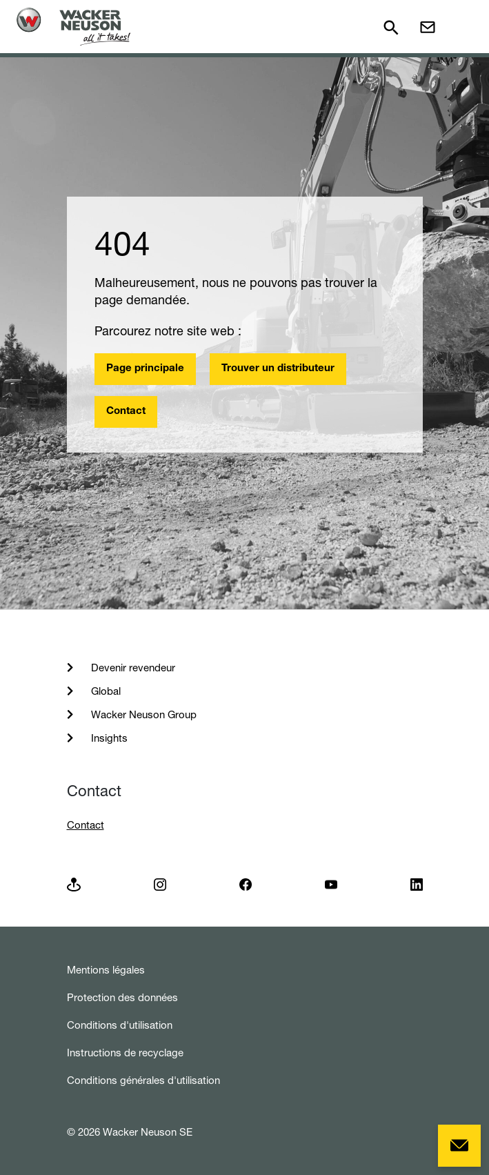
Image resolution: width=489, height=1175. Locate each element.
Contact (126, 411)
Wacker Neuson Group (142, 714)
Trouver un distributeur (278, 369)
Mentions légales (106, 969)
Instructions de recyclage (125, 1052)
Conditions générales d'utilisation (143, 1080)
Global (104, 691)
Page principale (145, 369)
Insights (108, 737)
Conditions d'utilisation (119, 1024)
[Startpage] (73, 27)
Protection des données (122, 997)
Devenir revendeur (131, 667)
